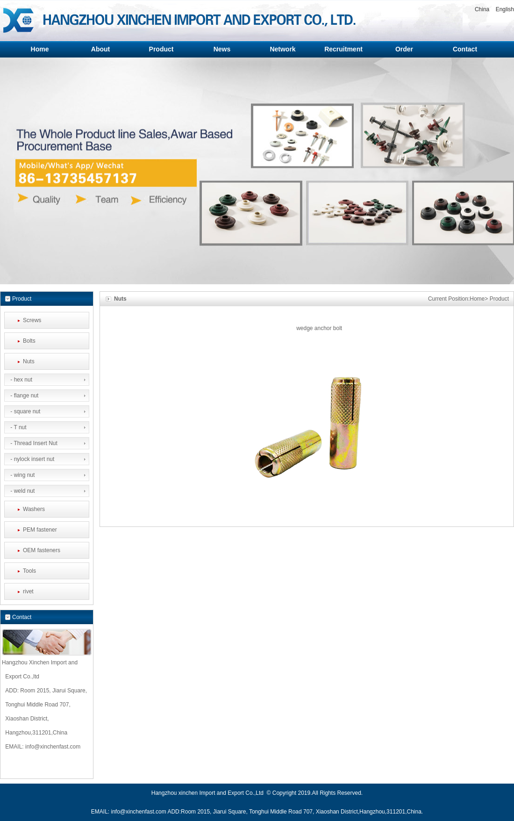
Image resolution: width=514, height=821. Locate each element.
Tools (29, 571)
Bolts (29, 341)
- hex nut (20, 379)
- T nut (18, 427)
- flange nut (23, 395)
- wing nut (22, 475)
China (482, 9)
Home (477, 298)
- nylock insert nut (31, 459)
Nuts (29, 361)
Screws (32, 320)
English (505, 9)
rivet (28, 591)
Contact (21, 617)
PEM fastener (40, 529)
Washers (34, 509)
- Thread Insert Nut (33, 443)
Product (499, 298)
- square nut (24, 411)
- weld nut (22, 491)
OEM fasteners (41, 550)
